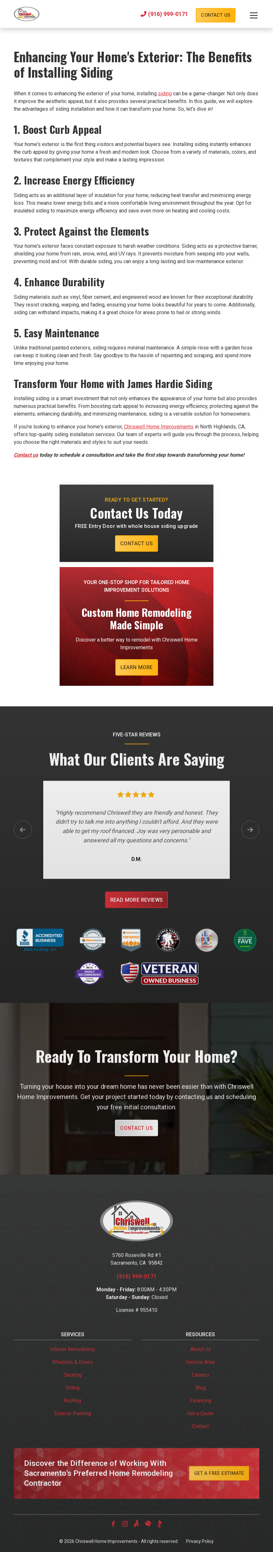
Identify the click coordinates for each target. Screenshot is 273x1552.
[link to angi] (136, 1536)
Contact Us (215, 15)
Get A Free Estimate (219, 1486)
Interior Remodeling (72, 1362)
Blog (200, 1400)
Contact (200, 1439)
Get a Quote (200, 1426)
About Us (200, 1362)
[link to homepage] (26, 14)
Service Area (200, 1375)
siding (165, 94)
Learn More (136, 667)
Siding (72, 1400)
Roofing (72, 1413)
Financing (200, 1413)
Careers (200, 1387)
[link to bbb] (159, 1536)
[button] (247, 15)
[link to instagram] (125, 1536)
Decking (72, 1387)
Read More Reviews (136, 913)
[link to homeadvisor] (148, 1536)
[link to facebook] (113, 1536)
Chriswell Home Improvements (159, 427)
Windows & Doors (72, 1375)
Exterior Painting (72, 1426)
